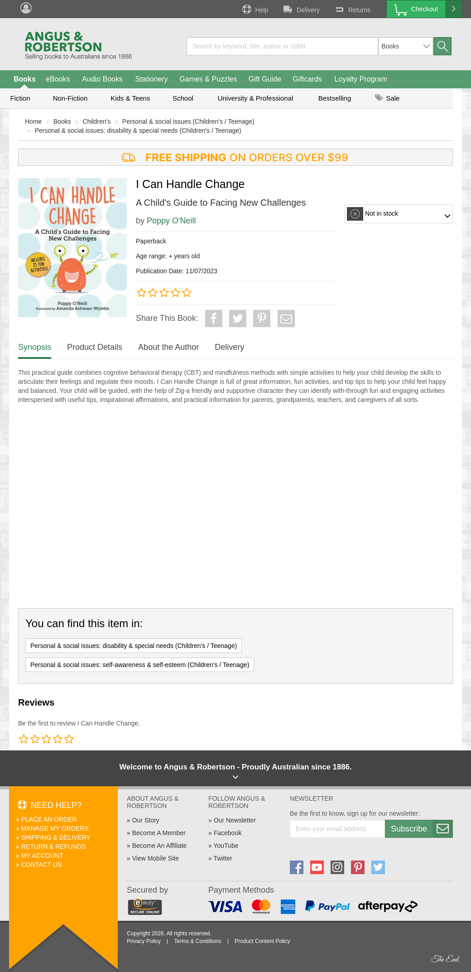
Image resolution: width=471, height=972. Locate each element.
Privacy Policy (144, 941)
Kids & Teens (130, 98)
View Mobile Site (155, 858)
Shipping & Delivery (56, 837)
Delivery (301, 9)
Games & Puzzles (208, 79)
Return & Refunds (53, 846)
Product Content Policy (262, 941)
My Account (42, 855)
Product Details (94, 347)
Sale (387, 98)
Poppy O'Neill (171, 220)
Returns (351, 9)
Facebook (227, 833)
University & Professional (255, 98)
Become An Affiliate (159, 845)
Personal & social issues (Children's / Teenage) (188, 121)
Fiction (20, 98)
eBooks (58, 79)
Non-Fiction (70, 98)
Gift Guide (265, 79)
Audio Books (102, 79)
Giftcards (307, 79)
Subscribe (421, 828)
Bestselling (334, 98)
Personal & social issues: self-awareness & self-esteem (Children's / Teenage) (139, 664)
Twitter (222, 858)
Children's (96, 121)
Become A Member (159, 833)
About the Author (168, 347)
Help (254, 9)
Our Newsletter (235, 820)
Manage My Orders (55, 828)
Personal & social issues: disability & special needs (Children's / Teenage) (138, 130)
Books (25, 79)
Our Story (145, 820)
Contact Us (41, 864)
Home (33, 121)
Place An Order (49, 819)
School (183, 98)
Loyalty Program (361, 79)
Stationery (151, 79)
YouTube (225, 845)
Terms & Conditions (197, 941)
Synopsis (34, 347)
